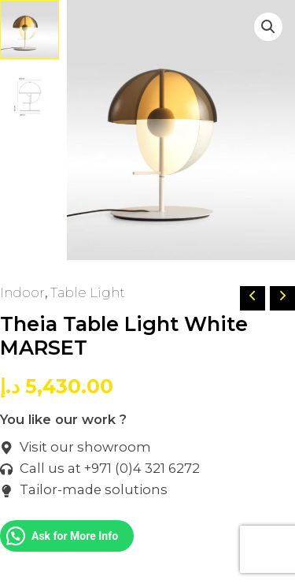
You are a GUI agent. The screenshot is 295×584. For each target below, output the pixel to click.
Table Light (87, 292)
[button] (268, 27)
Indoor (22, 292)
